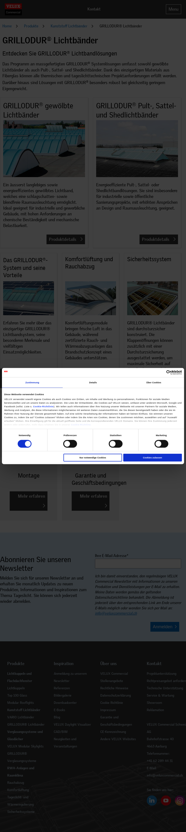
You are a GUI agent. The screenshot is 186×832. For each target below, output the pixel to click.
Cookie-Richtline (81, 424)
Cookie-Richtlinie (43, 406)
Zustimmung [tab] (32, 382)
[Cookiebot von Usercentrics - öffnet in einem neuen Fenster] (161, 372)
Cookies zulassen (152, 457)
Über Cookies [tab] (153, 382)
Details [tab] (93, 382)
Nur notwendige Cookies (92, 457)
